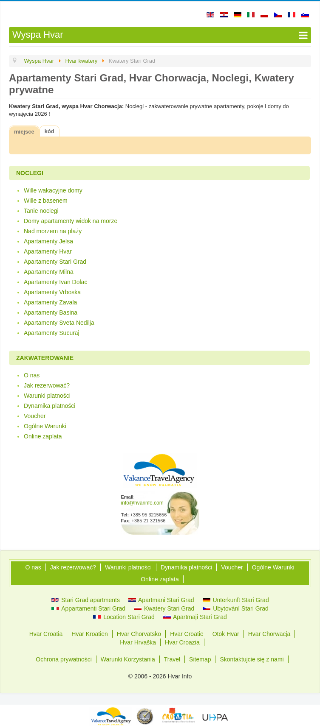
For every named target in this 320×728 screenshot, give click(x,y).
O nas (32, 375)
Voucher (34, 416)
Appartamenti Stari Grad (88, 608)
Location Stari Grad (124, 617)
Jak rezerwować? (47, 385)
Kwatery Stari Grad (164, 608)
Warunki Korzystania (128, 659)
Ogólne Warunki (45, 426)
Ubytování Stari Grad (236, 608)
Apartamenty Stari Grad (55, 261)
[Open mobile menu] (160, 35)
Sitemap (200, 659)
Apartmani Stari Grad (161, 600)
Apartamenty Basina (50, 312)
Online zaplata (43, 436)
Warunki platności (47, 395)
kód (49, 131)
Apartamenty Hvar (48, 251)
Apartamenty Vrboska (52, 292)
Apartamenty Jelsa (48, 241)
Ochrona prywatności (64, 659)
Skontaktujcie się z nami (251, 659)
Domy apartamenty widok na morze (70, 221)
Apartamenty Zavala (50, 302)
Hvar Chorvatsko (139, 633)
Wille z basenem (46, 200)
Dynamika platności (49, 405)
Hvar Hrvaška (138, 642)
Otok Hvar (225, 633)
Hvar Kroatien (89, 633)
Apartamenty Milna (49, 271)
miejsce (24, 131)
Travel (172, 659)
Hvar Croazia (182, 642)
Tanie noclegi (41, 210)
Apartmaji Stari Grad (195, 617)
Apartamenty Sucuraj (51, 332)
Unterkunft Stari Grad (236, 600)
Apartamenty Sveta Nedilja (59, 322)
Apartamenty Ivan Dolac (55, 282)
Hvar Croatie (187, 633)
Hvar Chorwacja (269, 633)
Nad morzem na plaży (53, 231)
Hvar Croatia (46, 633)
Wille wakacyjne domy (53, 190)
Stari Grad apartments (85, 600)
